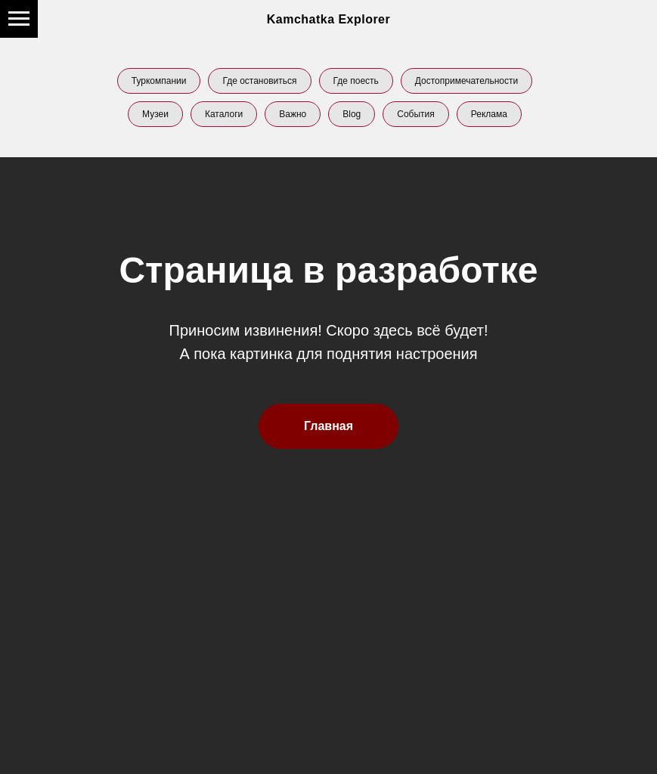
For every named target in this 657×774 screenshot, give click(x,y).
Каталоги (224, 114)
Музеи (155, 114)
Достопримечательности (466, 81)
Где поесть (356, 81)
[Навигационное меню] (18, 18)
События (416, 114)
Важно (292, 114)
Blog (351, 114)
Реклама (489, 114)
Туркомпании (159, 81)
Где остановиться (259, 81)
